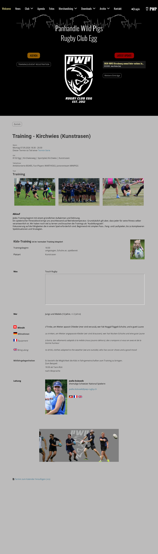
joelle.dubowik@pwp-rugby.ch (83, 389)
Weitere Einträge (112, 75)
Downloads (88, 9)
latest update (124, 55)
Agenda (41, 9)
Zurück (17, 124)
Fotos (51, 9)
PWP (153, 9)
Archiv (104, 9)
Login (135, 9)
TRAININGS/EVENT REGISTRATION (33, 64)
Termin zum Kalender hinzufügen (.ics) (32, 479)
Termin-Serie (44, 150)
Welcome (6, 9)
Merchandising (68, 9)
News (17, 9)
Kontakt (118, 9)
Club (29, 9)
